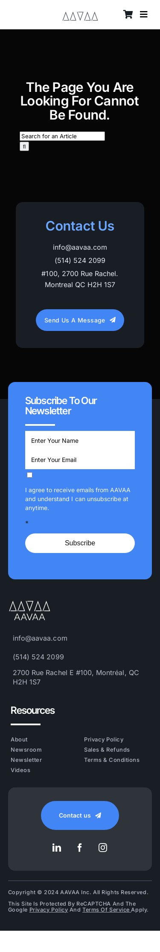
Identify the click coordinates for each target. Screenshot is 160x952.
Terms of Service (106, 909)
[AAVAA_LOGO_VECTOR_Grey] (80, 10)
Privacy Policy (48, 909)
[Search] (24, 146)
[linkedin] (57, 847)
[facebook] (80, 847)
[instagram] (103, 847)
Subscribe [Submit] (80, 543)
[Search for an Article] (62, 136)
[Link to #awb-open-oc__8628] (144, 14)
